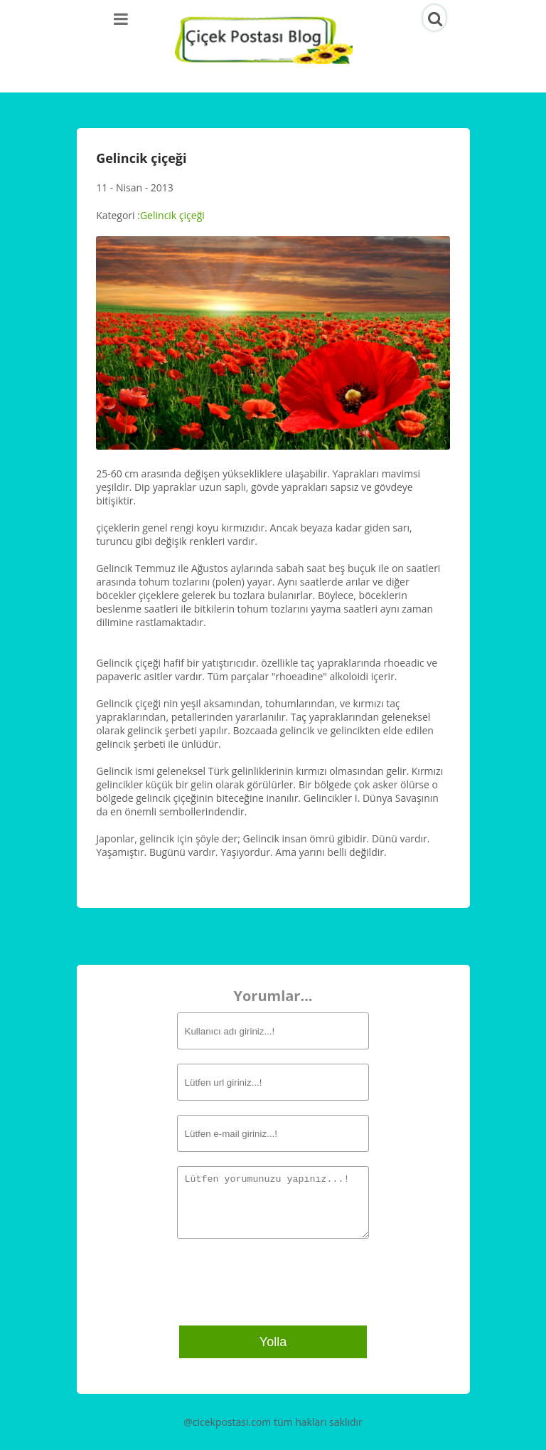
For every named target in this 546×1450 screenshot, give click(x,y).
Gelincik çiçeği (172, 215)
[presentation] (263, 1280)
